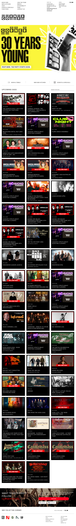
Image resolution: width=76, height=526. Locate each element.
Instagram (51, 502)
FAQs (18, 7)
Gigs (3, 5)
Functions (5, 9)
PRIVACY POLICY (49, 521)
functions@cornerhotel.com (52, 8)
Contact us (21, 9)
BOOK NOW (5, 2)
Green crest (12, 517)
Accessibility (21, 5)
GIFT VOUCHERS (64, 519)
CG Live (22, 517)
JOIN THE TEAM (21, 2)
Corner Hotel (13, 17)
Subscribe (53, 498)
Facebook (42, 502)
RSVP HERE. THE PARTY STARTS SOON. (16, 67)
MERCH (19, 4)
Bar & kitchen (6, 4)
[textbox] (62, 90)
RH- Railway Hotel (17, 517)
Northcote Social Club (7, 517)
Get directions (49, 10)
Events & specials (7, 7)
